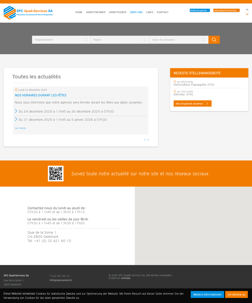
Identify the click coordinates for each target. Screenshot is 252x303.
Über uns (136, 12)
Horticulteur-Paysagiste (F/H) (194, 84)
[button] (193, 222)
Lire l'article (20, 128)
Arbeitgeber (117, 12)
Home (79, 12)
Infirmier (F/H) (183, 94)
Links (149, 12)
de (247, 14)
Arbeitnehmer (96, 12)
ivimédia (125, 278)
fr (247, 9)
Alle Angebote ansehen (192, 103)
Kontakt (163, 12)
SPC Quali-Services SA (16, 275)
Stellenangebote (198, 10)
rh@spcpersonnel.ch (61, 280)
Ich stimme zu (236, 294)
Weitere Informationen (207, 294)
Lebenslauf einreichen (225, 10)
